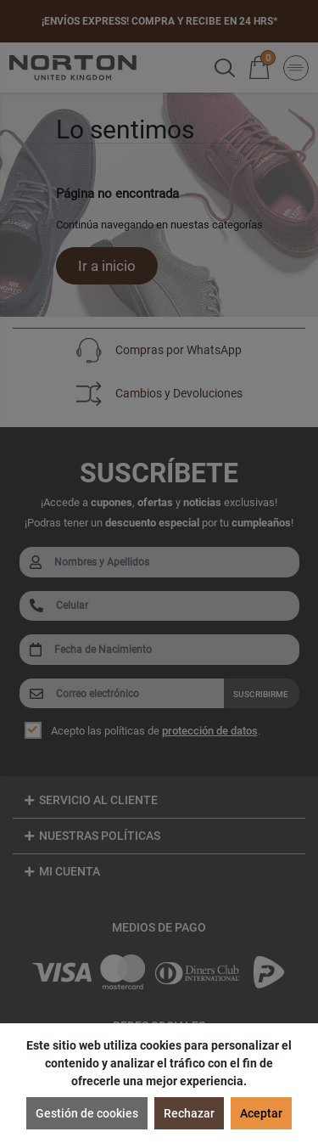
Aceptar (261, 1113)
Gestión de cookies (87, 1113)
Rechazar (189, 1113)
